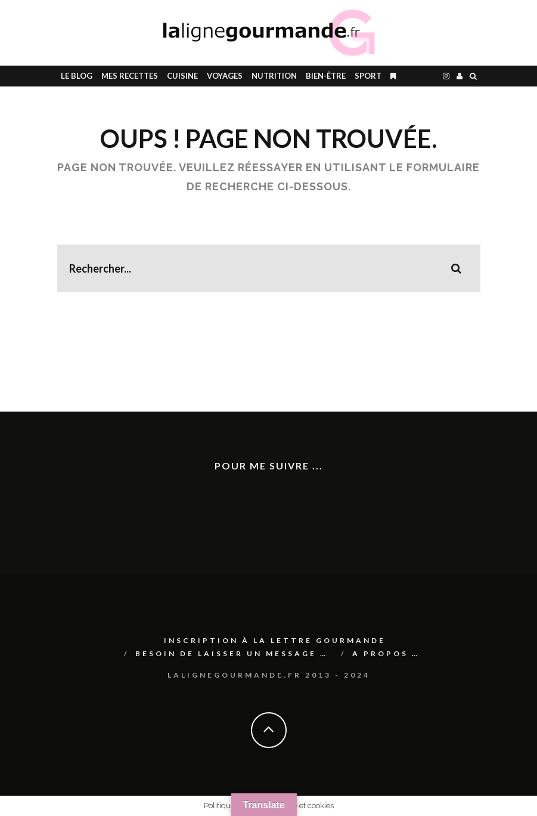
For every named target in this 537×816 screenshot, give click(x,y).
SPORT (368, 76)
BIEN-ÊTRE (326, 76)
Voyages (225, 76)
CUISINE (182, 76)
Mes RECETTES (129, 76)
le (76, 76)
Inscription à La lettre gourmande (275, 640)
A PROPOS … (386, 653)
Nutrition (274, 76)
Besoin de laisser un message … (231, 653)
